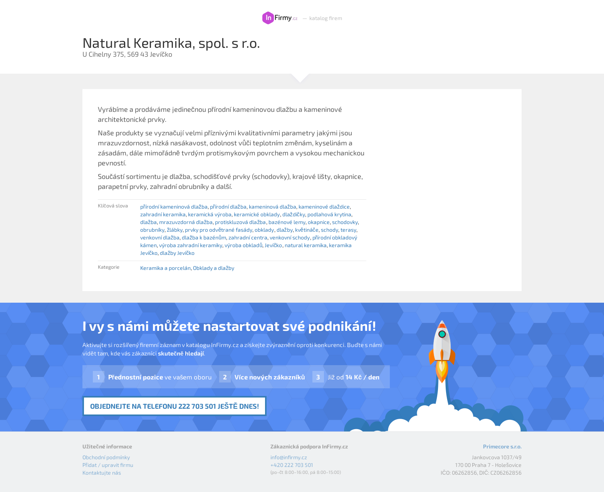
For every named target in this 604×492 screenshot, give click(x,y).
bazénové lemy (286, 222)
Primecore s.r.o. (502, 446)
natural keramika (306, 245)
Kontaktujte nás (101, 472)
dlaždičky (293, 214)
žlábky (175, 229)
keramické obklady (257, 214)
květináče (307, 229)
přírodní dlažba (228, 206)
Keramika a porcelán (165, 268)
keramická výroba (210, 214)
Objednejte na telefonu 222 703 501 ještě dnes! (174, 406)
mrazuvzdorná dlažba (186, 222)
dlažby (285, 229)
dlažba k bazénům (204, 237)
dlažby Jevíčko (177, 252)
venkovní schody (290, 237)
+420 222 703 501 (291, 465)
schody (329, 229)
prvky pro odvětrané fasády (218, 229)
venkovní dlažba (160, 237)
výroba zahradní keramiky (190, 245)
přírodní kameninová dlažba (174, 206)
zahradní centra (247, 237)
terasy (348, 229)
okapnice (319, 222)
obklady (264, 229)
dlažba (148, 222)
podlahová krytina (329, 214)
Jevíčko (273, 245)
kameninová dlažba (272, 206)
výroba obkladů (243, 245)
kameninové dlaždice (324, 206)
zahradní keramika (163, 214)
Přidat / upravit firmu (107, 465)
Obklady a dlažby (213, 268)
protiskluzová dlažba (240, 222)
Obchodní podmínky (106, 457)
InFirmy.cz (279, 18)
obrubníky (152, 229)
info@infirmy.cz (288, 457)
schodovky (345, 222)
